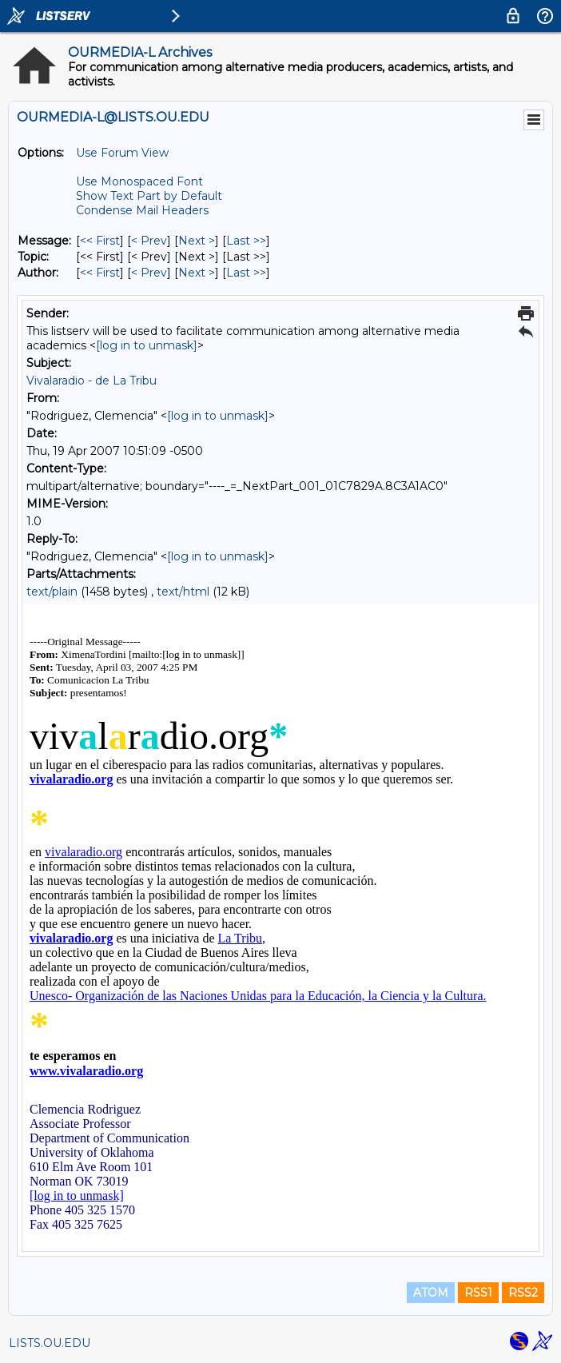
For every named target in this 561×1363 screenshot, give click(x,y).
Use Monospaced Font (139, 181)
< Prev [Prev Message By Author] (149, 272)
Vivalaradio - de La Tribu (91, 380)
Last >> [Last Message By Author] (246, 272)
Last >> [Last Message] (246, 240)
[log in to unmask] (146, 345)
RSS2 (523, 1292)
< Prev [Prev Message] (149, 240)
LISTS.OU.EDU (49, 1343)
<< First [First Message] (100, 240)
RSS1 (478, 1292)
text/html (183, 591)
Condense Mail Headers (142, 210)
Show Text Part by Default (149, 196)
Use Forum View (122, 152)
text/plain (52, 591)
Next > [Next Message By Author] (196, 272)
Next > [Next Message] (196, 240)
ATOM (430, 1292)
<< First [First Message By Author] (100, 272)
